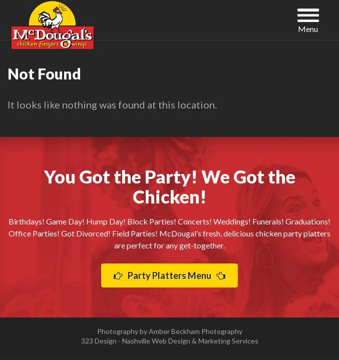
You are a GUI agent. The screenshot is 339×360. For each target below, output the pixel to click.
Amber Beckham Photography (195, 331)
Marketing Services (228, 340)
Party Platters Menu (169, 275)
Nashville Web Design (156, 340)
